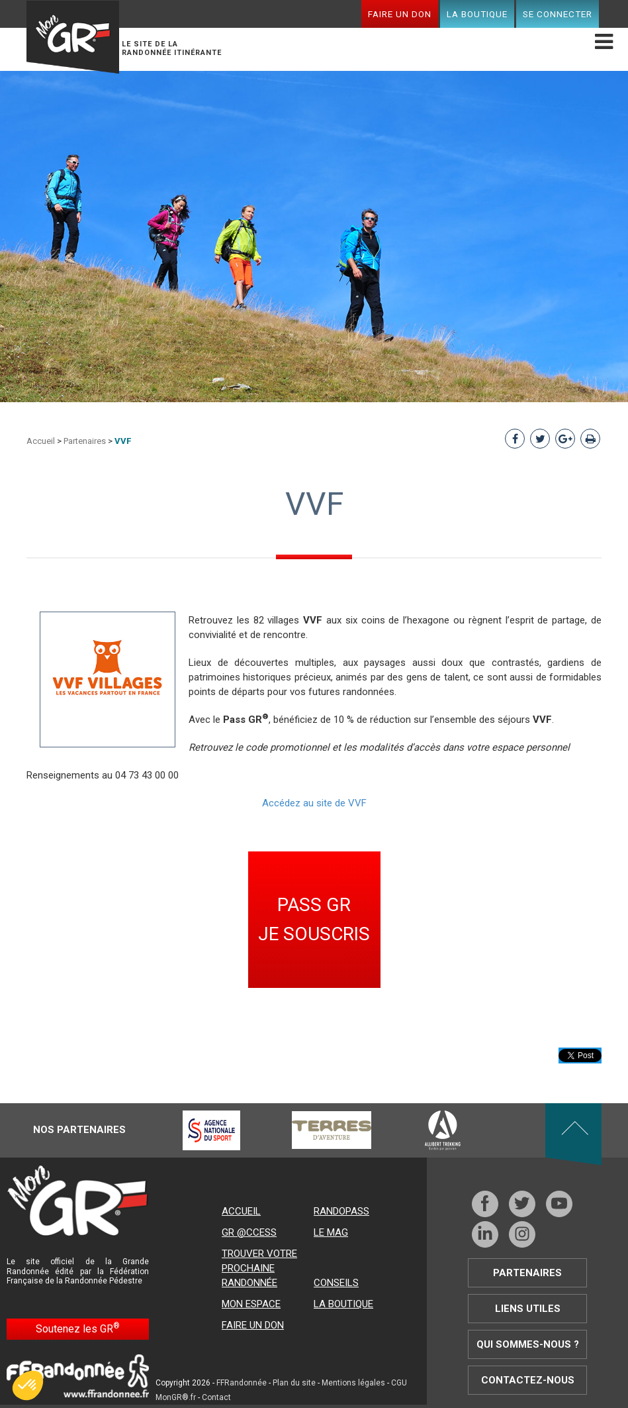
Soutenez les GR (78, 1328)
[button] (28, 1385)
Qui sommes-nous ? (527, 1344)
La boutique (477, 14)
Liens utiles (528, 1309)
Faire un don (399, 14)
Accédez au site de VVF (314, 803)
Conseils (336, 1283)
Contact (216, 1397)
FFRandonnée (241, 1382)
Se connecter (557, 14)
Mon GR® (72, 37)
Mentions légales (353, 1382)
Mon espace (251, 1304)
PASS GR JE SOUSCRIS (314, 919)
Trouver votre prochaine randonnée (259, 1268)
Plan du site (294, 1382)
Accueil (40, 441)
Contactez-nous (527, 1380)
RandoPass (341, 1211)
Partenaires (85, 441)
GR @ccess (249, 1232)
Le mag (331, 1232)
